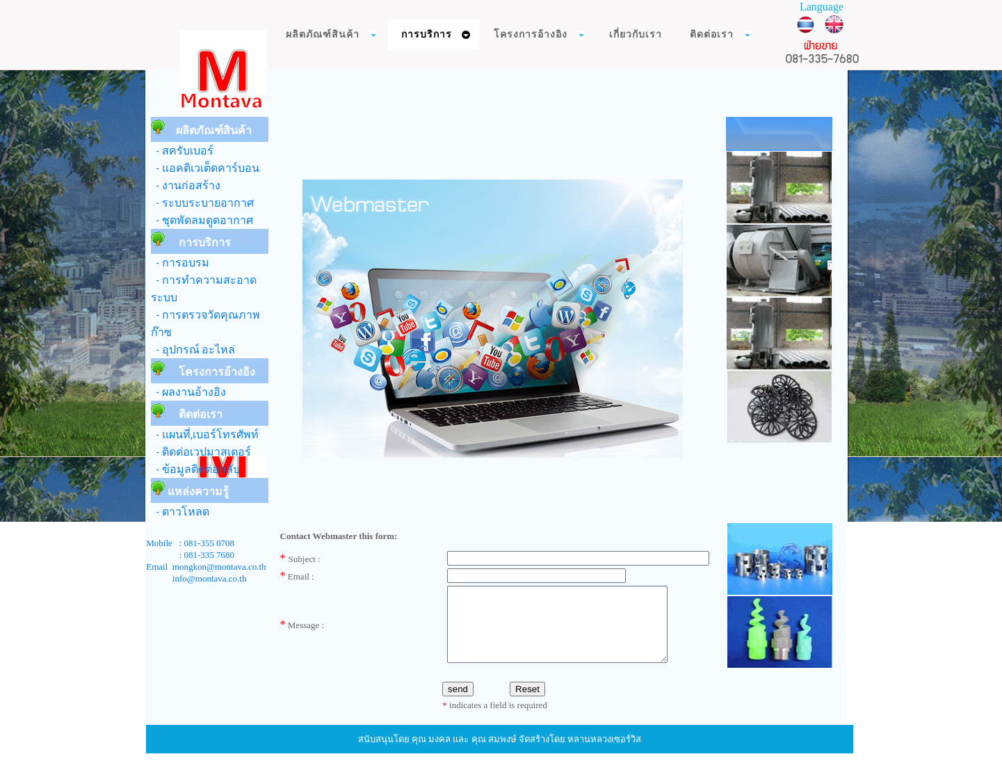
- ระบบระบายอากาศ (202, 203)
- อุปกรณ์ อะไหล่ (193, 350)
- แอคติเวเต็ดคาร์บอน (205, 168)
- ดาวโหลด (180, 512)
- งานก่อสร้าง (185, 185)
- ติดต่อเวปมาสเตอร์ (201, 452)
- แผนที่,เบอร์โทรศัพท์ (205, 435)
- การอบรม (180, 263)
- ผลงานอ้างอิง (188, 392)
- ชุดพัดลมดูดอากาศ (202, 220)
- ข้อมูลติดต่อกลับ (195, 469)
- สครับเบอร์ (182, 151)
